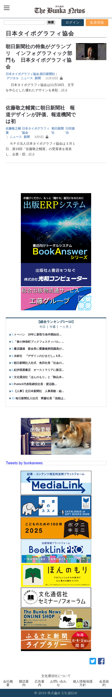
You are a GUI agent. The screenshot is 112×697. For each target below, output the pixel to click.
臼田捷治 (70, 130)
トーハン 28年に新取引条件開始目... (37, 334)
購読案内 (24, 683)
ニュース (27, 78)
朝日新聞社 (47, 74)
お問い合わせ (58, 683)
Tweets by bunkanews (24, 463)
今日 (42, 326)
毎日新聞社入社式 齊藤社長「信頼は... (40, 398)
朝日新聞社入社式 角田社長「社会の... (39, 363)
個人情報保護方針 (83, 683)
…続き (63, 90)
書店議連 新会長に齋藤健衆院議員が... (39, 348)
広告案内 (40, 683)
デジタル (13, 78)
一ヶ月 (64, 326)
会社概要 (8, 683)
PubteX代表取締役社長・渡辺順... (35, 384)
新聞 (38, 78)
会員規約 (104, 683)
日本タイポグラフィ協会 (22, 74)
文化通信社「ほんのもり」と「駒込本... (39, 377)
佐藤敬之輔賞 (13, 130)
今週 (52, 326)
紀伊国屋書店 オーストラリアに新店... (39, 370)
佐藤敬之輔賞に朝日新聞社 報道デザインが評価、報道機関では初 (41, 114)
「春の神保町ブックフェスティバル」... (39, 341)
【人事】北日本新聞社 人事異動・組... (39, 391)
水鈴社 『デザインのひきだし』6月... (38, 356)
